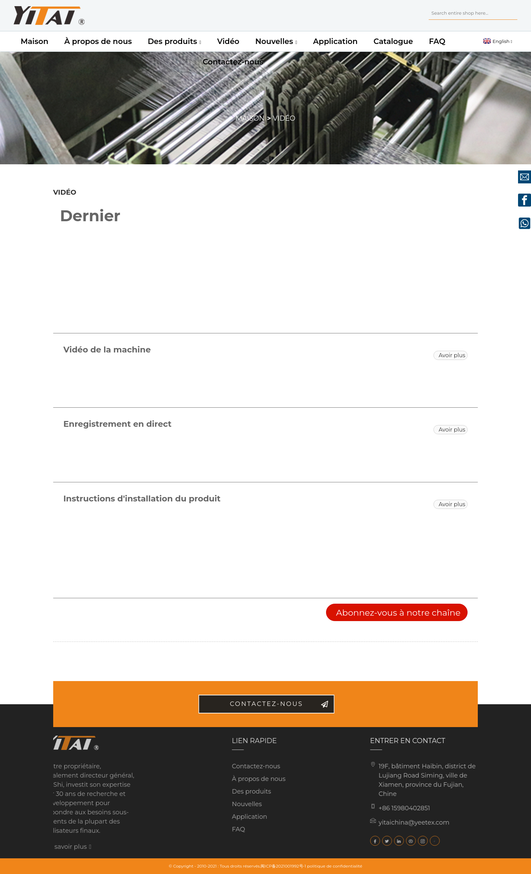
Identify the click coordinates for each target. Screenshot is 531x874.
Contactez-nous (233, 61)
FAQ (437, 41)
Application (335, 41)
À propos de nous (98, 41)
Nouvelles (276, 41)
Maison (34, 41)
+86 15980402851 (387, 808)
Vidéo (228, 41)
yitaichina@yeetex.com (397, 822)
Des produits (174, 41)
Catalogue (393, 41)
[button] (450, 355)
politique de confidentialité (334, 866)
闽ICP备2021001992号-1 (283, 866)
